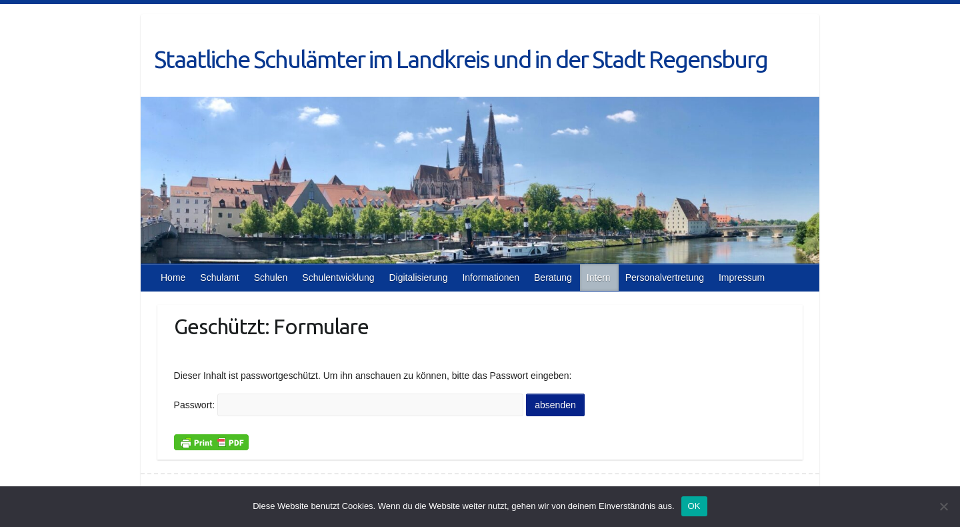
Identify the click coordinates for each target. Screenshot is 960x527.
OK (694, 506)
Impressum (742, 277)
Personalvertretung (664, 277)
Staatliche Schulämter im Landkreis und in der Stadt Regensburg (460, 59)
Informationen (490, 277)
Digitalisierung (418, 277)
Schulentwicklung (338, 277)
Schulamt (219, 277)
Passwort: (349, 405)
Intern (599, 277)
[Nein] (943, 506)
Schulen (271, 277)
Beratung (553, 277)
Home (173, 277)
